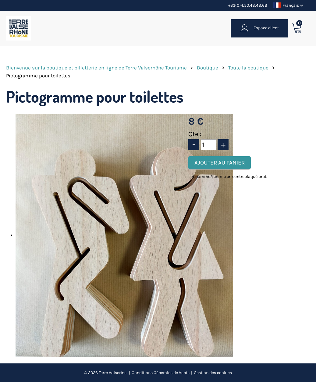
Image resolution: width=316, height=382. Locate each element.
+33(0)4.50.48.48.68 (247, 5)
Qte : (194, 134)
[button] (297, 28)
